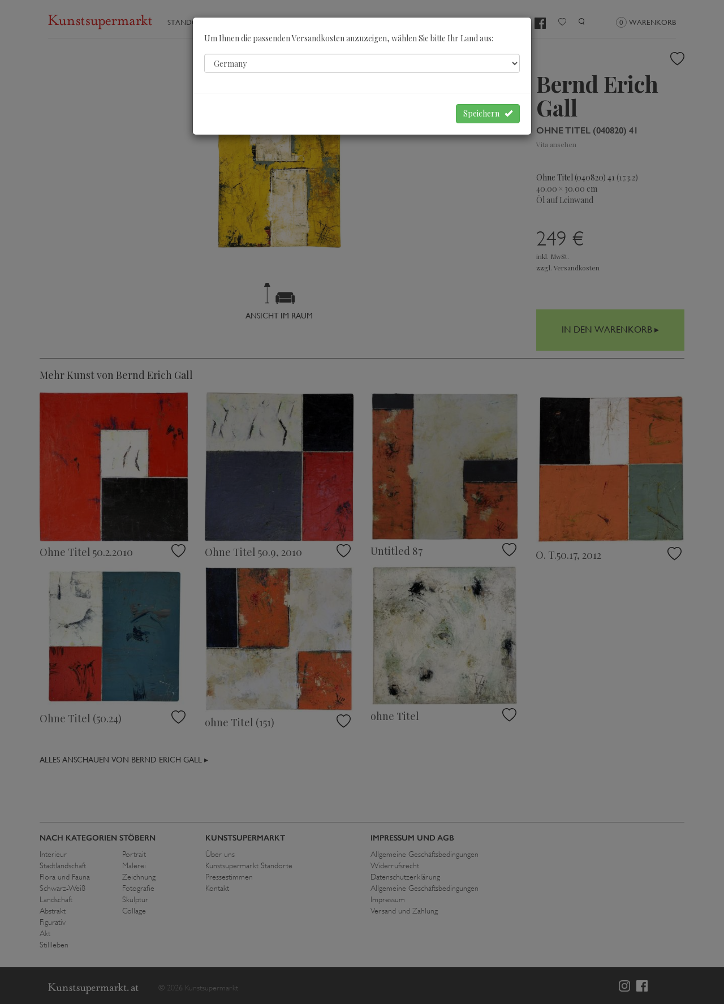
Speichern (487, 113)
